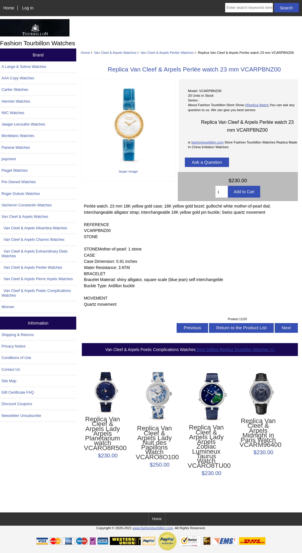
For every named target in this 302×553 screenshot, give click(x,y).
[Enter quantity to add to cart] (221, 192)
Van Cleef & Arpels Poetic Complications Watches (36, 293)
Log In (28, 8)
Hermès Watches (15, 101)
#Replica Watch (257, 105)
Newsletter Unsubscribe (21, 415)
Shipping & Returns (17, 335)
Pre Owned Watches (18, 182)
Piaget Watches (14, 170)
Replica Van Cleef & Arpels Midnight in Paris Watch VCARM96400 (258, 433)
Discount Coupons (16, 404)
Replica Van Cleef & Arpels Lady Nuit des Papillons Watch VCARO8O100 (154, 443)
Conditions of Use (16, 357)
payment (8, 159)
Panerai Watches (15, 147)
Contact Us (10, 369)
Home (8, 8)
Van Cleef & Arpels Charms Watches (32, 239)
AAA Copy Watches (17, 78)
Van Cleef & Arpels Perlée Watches (167, 52)
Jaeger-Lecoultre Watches (23, 124)
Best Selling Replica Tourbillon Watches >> (235, 349)
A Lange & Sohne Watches (23, 66)
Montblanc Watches (17, 135)
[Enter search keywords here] (249, 7)
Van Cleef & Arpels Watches (115, 52)
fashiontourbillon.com (207, 142)
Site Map (8, 381)
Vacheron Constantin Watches (26, 205)
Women (7, 307)
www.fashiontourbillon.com (153, 528)
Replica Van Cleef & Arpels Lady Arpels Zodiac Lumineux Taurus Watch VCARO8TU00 (206, 446)
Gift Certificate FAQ (17, 392)
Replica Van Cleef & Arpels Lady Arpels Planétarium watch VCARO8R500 (102, 433)
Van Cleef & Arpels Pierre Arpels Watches (37, 279)
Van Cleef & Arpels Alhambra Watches (34, 228)
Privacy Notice (13, 346)
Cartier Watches (14, 89)
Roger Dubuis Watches (20, 193)
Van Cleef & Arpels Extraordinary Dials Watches (34, 253)
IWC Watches (12, 113)
